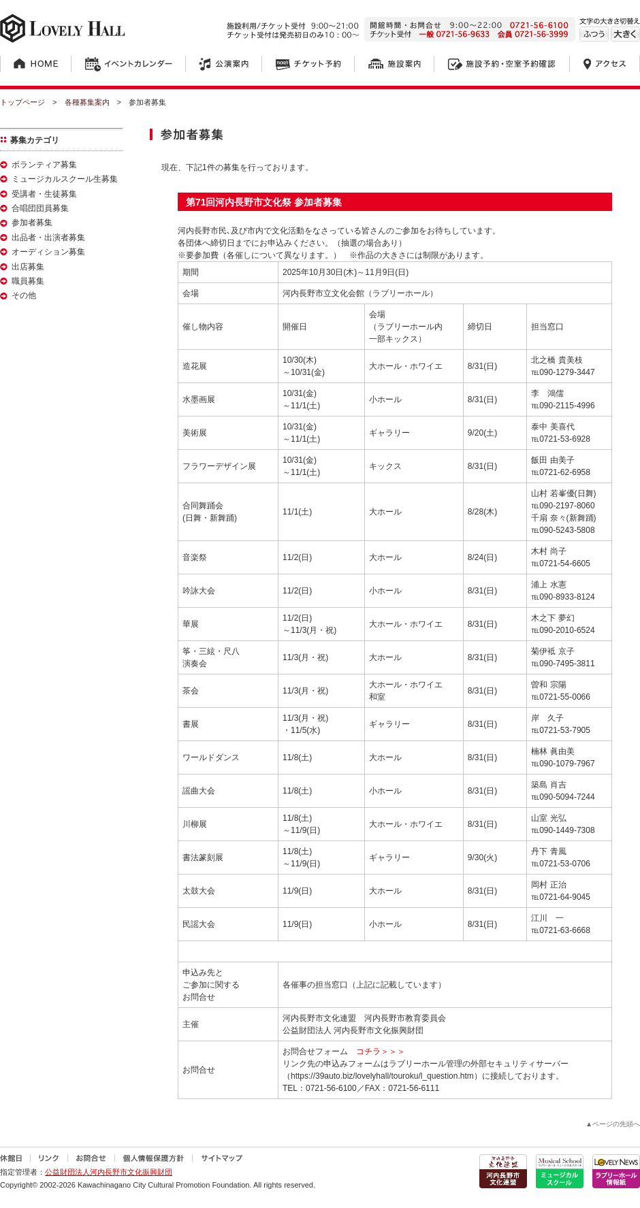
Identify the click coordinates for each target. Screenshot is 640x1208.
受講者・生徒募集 (44, 194)
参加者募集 (32, 222)
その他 (24, 295)
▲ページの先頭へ (613, 1124)
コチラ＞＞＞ (384, 1051)
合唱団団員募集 (40, 208)
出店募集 (28, 267)
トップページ (22, 102)
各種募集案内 (87, 102)
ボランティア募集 (44, 164)
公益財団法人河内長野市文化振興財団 (108, 1172)
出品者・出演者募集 (48, 237)
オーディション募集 (48, 252)
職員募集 (28, 281)
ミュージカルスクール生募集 (65, 179)
